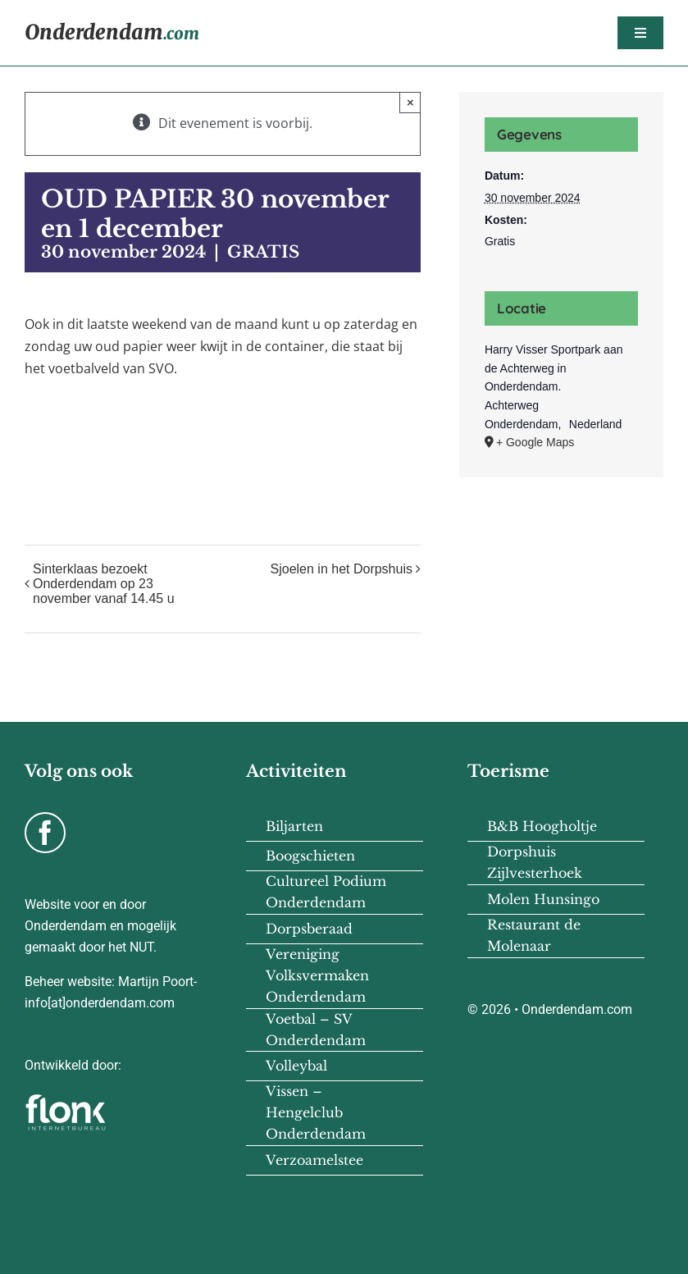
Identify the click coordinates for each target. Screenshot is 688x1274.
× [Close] (410, 102)
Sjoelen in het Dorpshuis (341, 569)
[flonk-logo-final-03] (66, 1099)
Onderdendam (112, 32)
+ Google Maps (535, 442)
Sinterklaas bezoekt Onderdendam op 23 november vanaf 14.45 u (104, 583)
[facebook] (45, 832)
